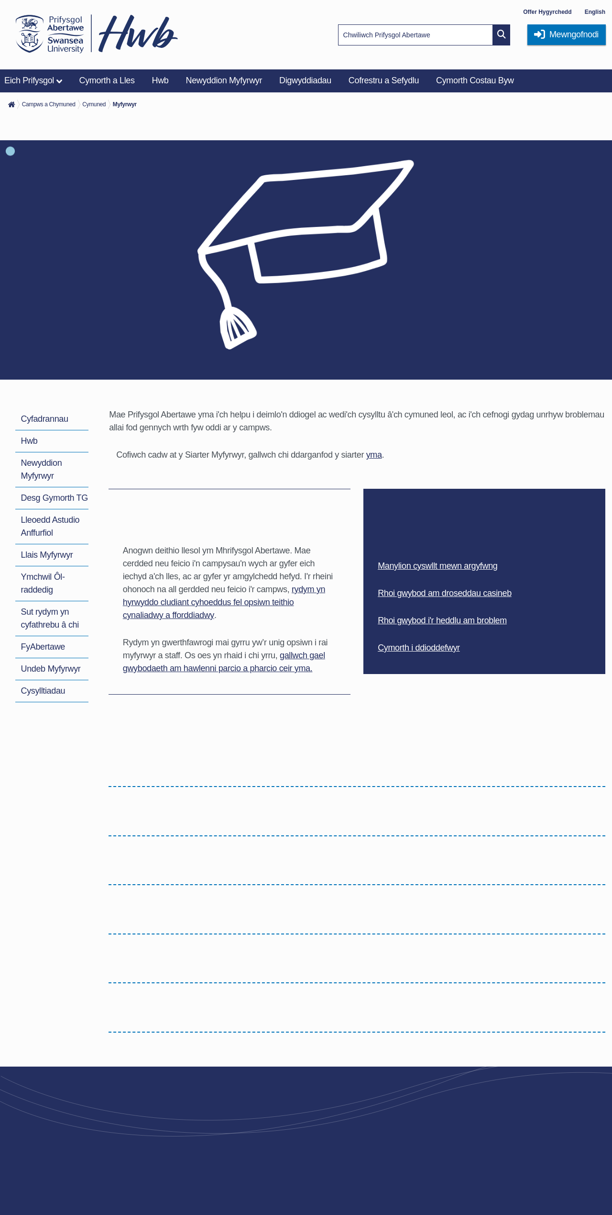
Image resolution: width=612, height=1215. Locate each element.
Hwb (29, 441)
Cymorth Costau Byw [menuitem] (475, 80)
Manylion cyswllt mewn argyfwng (437, 566)
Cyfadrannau (44, 419)
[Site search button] (501, 34)
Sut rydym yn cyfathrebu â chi (50, 618)
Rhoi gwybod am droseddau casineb (445, 593)
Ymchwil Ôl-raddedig (43, 583)
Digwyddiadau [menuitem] (305, 80)
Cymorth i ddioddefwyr (419, 647)
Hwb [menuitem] (160, 80)
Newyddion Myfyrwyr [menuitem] (224, 80)
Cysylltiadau (43, 691)
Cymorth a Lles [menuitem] (107, 80)
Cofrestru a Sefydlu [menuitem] (384, 80)
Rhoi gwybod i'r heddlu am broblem (442, 620)
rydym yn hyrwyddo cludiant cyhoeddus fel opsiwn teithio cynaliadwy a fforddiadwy (224, 602)
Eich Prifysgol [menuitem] (29, 80)
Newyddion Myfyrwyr (41, 469)
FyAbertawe (43, 647)
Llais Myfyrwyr (47, 555)
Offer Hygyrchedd (547, 12)
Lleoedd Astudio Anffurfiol (50, 526)
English (595, 12)
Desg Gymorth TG (54, 498)
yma (374, 455)
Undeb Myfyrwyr (51, 669)
